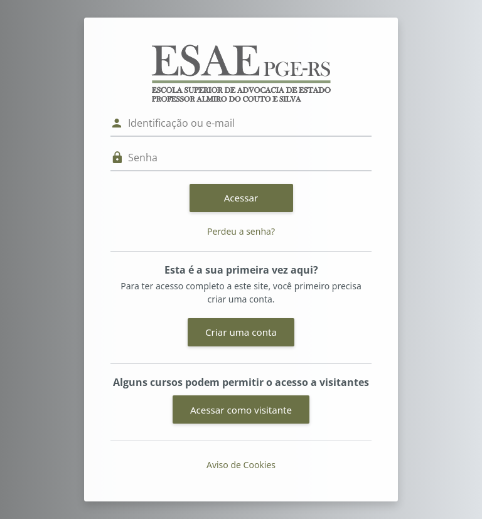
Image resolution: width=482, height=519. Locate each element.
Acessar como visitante (241, 410)
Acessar (241, 197)
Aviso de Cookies (241, 465)
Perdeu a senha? (241, 231)
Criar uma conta (241, 332)
